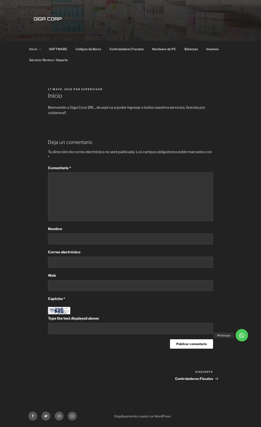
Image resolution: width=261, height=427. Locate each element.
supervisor (92, 89)
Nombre (55, 229)
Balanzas (191, 49)
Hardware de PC (164, 49)
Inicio (35, 49)
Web (52, 275)
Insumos (212, 49)
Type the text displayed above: (73, 318)
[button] (242, 335)
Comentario (59, 168)
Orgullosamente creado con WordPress (142, 416)
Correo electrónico (64, 252)
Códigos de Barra (88, 49)
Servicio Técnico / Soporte (48, 60)
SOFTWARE (58, 49)
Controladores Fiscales (127, 49)
